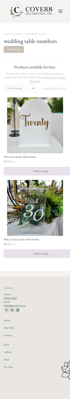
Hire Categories (17, 34)
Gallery (8, 352)
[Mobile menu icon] (60, 11)
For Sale (8, 367)
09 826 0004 (10, 298)
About (7, 320)
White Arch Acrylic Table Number (20, 157)
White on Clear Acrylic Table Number (21, 239)
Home (6, 34)
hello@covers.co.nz (15, 305)
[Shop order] (20, 88)
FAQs (7, 359)
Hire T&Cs (9, 328)
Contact (8, 335)
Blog (6, 344)
